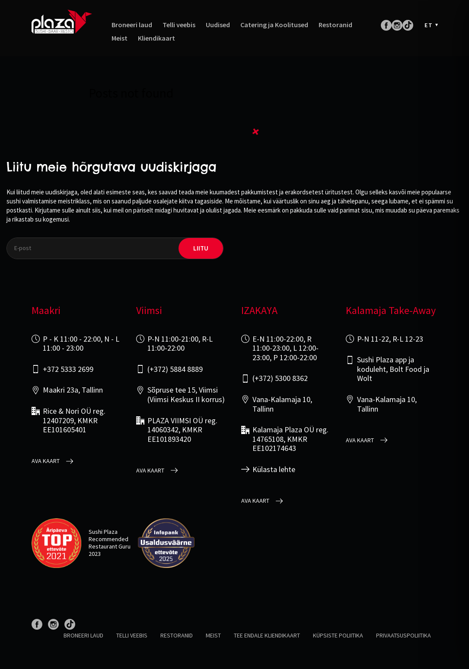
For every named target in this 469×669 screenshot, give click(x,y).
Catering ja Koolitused (274, 25)
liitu (200, 248)
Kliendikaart (156, 38)
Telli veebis (179, 25)
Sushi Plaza (103, 532)
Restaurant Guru (110, 546)
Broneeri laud (132, 25)
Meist (120, 38)
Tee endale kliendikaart (267, 635)
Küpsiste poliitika (338, 635)
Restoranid (335, 25)
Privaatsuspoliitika (403, 635)
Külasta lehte (273, 469)
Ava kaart (46, 461)
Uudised (218, 25)
